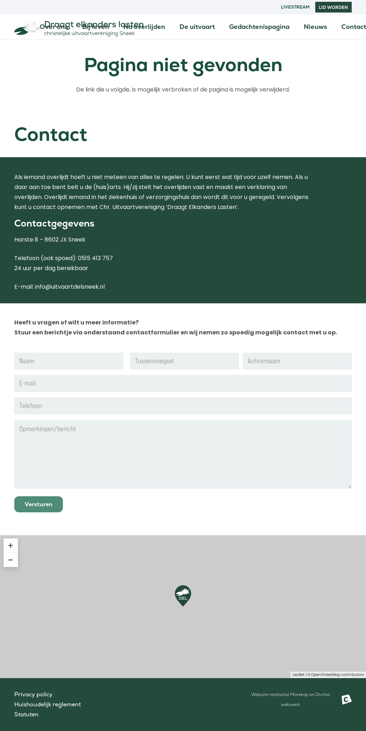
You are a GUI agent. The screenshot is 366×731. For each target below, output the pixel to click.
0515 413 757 (95, 258)
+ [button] (10, 545)
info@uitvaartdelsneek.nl (70, 287)
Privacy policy (33, 694)
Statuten (26, 714)
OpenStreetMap (325, 674)
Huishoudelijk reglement (47, 704)
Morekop (299, 694)
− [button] (10, 560)
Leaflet (298, 674)
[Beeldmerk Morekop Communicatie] (347, 700)
